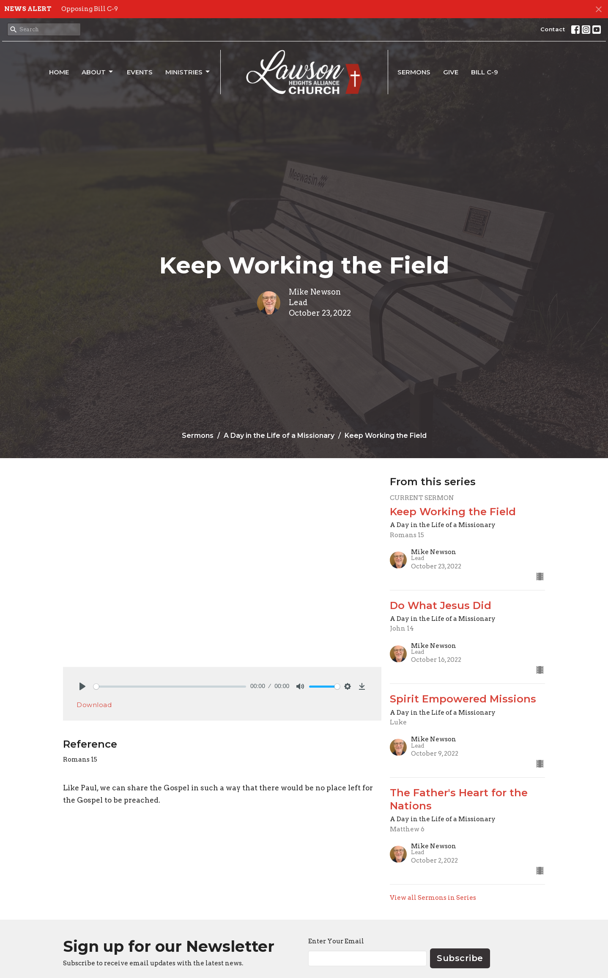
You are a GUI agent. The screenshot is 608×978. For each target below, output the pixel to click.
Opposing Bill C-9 (89, 9)
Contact (552, 29)
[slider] (169, 687)
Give (450, 72)
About (98, 72)
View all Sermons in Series (433, 898)
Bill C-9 (484, 72)
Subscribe (460, 958)
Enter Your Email (336, 941)
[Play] (82, 686)
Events (140, 72)
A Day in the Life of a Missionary (279, 436)
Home (59, 72)
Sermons (413, 72)
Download (94, 705)
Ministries (188, 72)
